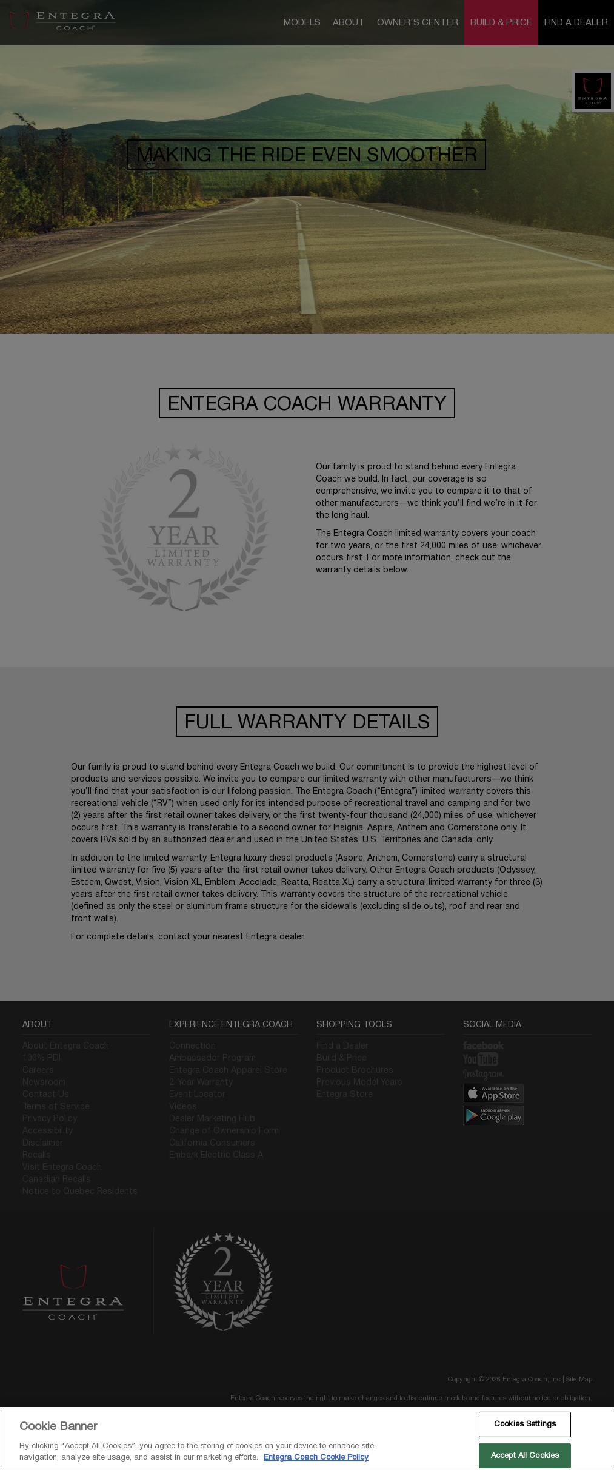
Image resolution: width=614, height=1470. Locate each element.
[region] (307, 1438)
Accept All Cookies (525, 1455)
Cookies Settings (525, 1424)
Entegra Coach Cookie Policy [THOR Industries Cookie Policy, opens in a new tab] (316, 1457)
